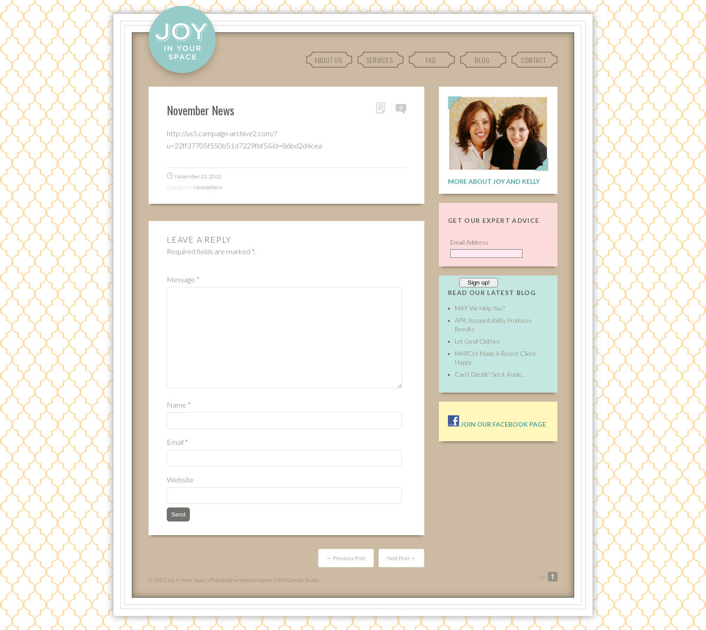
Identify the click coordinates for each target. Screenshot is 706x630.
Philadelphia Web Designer (241, 579)
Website (180, 479)
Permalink (383, 108)
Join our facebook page (497, 424)
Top (541, 577)
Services (379, 60)
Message (183, 279)
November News (200, 109)
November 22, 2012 (198, 176)
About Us (328, 60)
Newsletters (208, 187)
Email (177, 442)
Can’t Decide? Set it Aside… (490, 374)
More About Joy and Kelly (494, 181)
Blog (482, 60)
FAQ (431, 60)
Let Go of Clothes (477, 341)
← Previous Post (346, 558)
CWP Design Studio (296, 579)
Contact (533, 60)
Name (179, 404)
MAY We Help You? (480, 308)
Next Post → (401, 558)
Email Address (469, 242)
